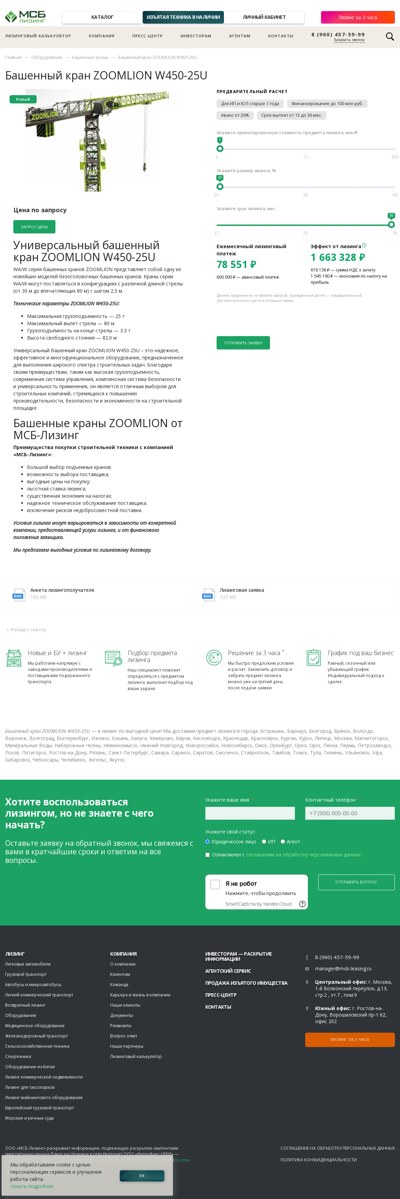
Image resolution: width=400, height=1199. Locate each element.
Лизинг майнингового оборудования (43, 1097)
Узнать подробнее (32, 1186)
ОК (142, 1175)
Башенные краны (90, 57)
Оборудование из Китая (30, 1067)
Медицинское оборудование (35, 1026)
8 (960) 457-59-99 (338, 34)
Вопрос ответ (123, 1036)
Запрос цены (34, 226)
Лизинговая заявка (242, 590)
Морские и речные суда (29, 1118)
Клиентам (120, 974)
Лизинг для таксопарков (29, 1087)
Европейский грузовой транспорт (39, 1108)
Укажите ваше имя (227, 799)
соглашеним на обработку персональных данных (303, 854)
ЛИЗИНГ (14, 954)
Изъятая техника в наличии (183, 17)
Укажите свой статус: (230, 831)
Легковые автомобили (28, 964)
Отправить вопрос (356, 882)
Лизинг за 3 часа (358, 17)
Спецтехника (18, 1056)
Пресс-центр (147, 35)
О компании (123, 964)
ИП (271, 841)
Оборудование (47, 57)
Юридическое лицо (233, 841)
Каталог (102, 17)
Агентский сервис (228, 971)
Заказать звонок (349, 39)
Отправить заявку (243, 342)
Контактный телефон (330, 799)
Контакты (281, 35)
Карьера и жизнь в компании (140, 995)
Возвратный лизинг (25, 1005)
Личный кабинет (264, 17)
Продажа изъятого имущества (246, 983)
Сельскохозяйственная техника (37, 1046)
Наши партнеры (126, 1046)
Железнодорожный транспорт (36, 1036)
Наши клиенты (125, 1005)
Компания (102, 35)
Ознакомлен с (286, 854)
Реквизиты (120, 1026)
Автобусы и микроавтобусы (33, 984)
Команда (119, 984)
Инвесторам (196, 35)
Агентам (239, 35)
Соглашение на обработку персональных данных (338, 1148)
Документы (121, 1015)
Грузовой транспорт (26, 974)
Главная (13, 57)
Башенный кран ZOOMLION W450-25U (157, 57)
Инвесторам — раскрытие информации (238, 956)
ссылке (183, 1160)
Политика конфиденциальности (319, 1160)
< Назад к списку (26, 630)
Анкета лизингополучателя (62, 590)
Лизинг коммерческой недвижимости (44, 1077)
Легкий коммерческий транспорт (39, 995)
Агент (293, 841)
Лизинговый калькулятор (38, 35)
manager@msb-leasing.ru (343, 968)
